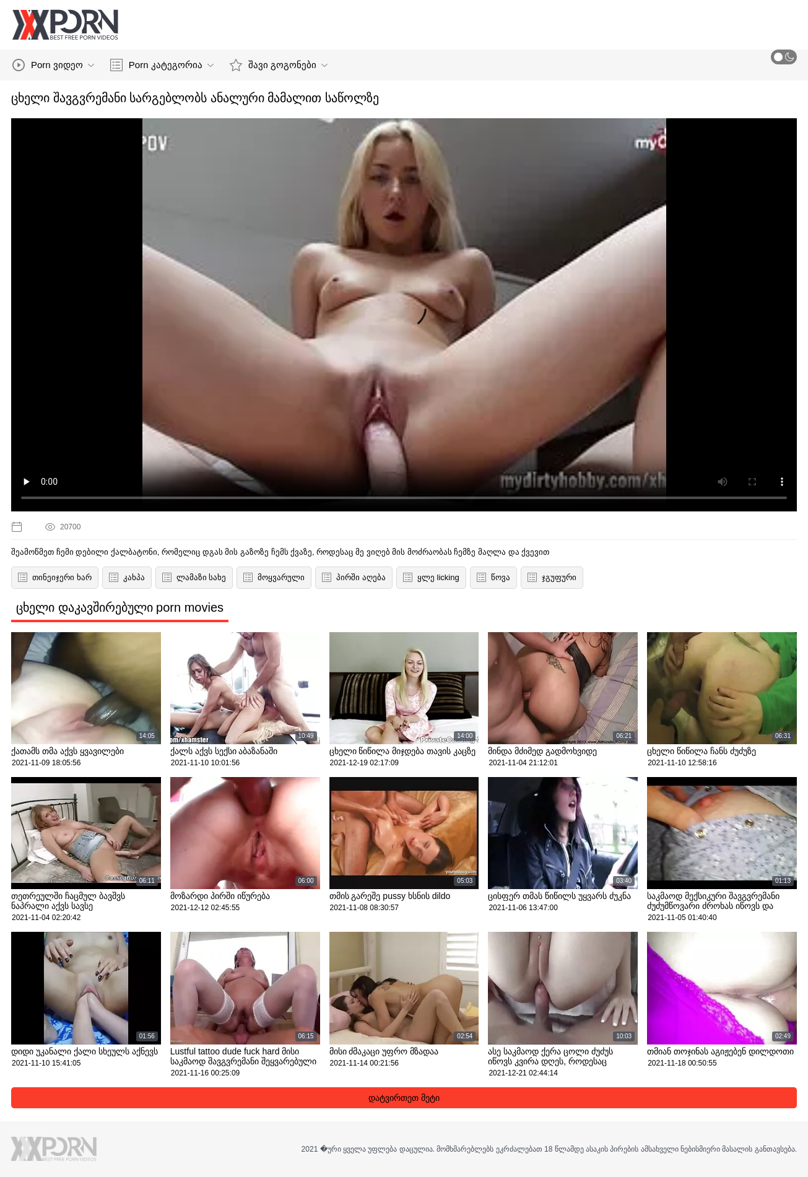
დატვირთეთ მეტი (404, 1098)
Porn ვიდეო (53, 65)
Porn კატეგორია (162, 65)
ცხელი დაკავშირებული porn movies (120, 607)
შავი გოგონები (279, 65)
